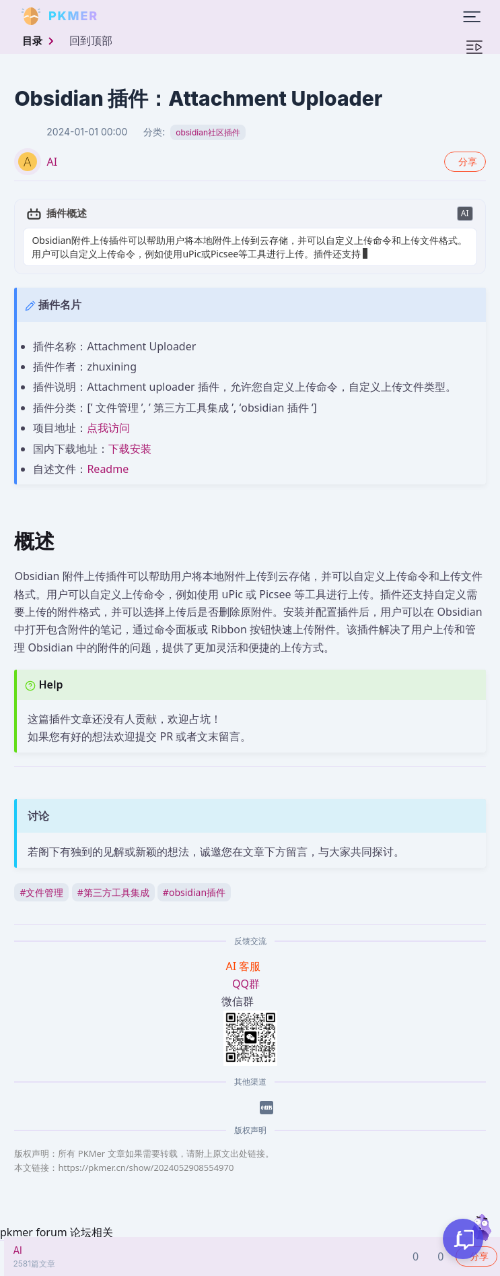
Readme (108, 468)
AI (51, 161)
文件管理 (41, 892)
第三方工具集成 (113, 892)
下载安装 (129, 448)
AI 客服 (245, 966)
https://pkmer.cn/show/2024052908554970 (146, 1167)
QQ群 (246, 983)
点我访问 (108, 427)
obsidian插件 (194, 892)
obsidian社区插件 (208, 132)
